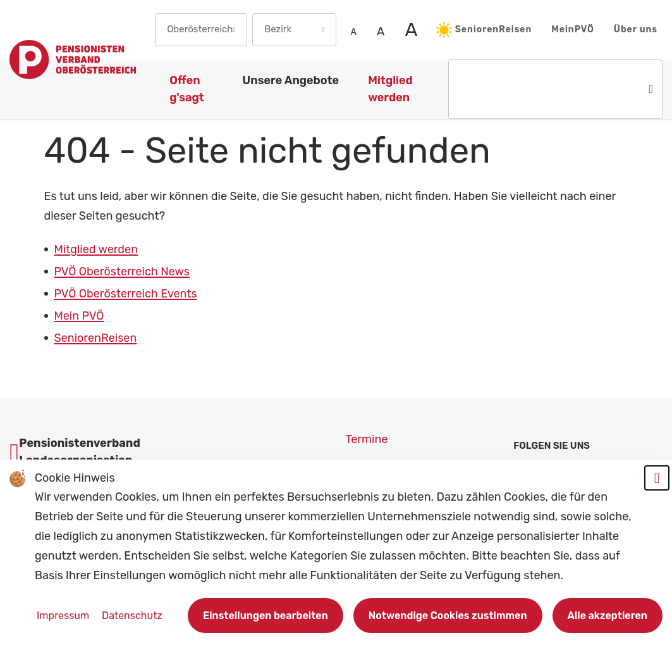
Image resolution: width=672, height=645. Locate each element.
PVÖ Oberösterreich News (122, 272)
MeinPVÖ (572, 29)
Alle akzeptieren (607, 616)
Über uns (635, 29)
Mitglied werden (96, 249)
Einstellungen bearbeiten (265, 616)
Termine (367, 439)
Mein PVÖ (79, 316)
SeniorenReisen (484, 30)
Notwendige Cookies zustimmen (448, 616)
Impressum (64, 616)
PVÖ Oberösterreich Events (125, 294)
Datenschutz (132, 616)
